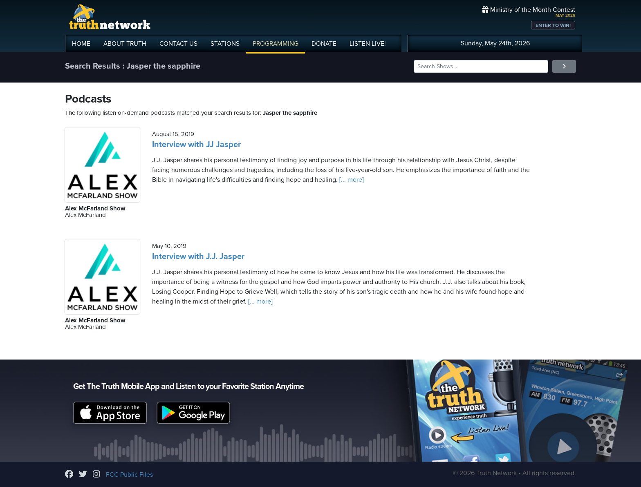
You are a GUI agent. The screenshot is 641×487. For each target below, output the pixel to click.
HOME (81, 43)
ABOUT (124, 43)
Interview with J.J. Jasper (198, 256)
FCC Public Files (129, 475)
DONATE (324, 43)
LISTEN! (368, 43)
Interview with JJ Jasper (196, 145)
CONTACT (178, 43)
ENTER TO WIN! (553, 25)
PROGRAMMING (275, 43)
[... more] (351, 180)
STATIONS (225, 43)
